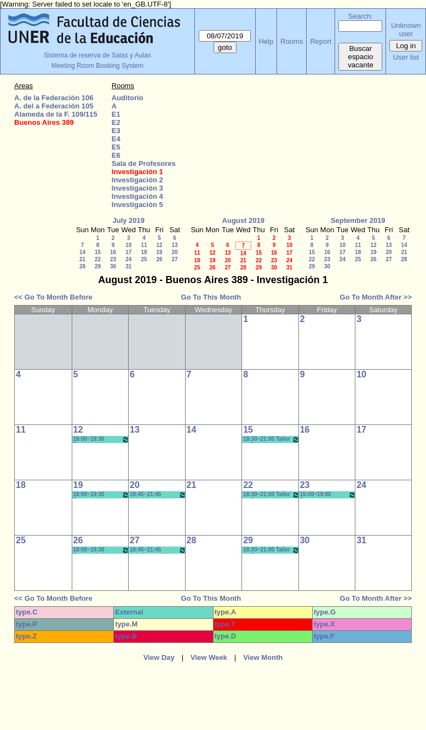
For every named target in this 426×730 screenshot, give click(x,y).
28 (82, 266)
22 (98, 259)
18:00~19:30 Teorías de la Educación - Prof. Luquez (101, 439)
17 (128, 252)
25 (144, 259)
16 (113, 252)
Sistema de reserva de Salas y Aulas (97, 55)
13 (174, 245)
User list (406, 57)
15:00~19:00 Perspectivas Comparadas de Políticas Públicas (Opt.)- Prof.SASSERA (328, 494)
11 (144, 245)
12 (159, 245)
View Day (159, 657)
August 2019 (243, 220)
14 (82, 252)
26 (159, 259)
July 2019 (128, 220)
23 (113, 259)
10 (128, 245)
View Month (263, 657)
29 (98, 266)
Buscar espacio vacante (360, 56)
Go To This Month (211, 297)
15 (98, 252)
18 (144, 252)
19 (159, 252)
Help (266, 41)
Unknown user (406, 29)
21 (82, 259)
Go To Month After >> (376, 297)
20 (174, 252)
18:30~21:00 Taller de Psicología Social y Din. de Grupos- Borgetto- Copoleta (271, 439)
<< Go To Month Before (53, 297)
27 (174, 259)
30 (113, 266)
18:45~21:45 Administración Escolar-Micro (158, 494)
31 (128, 266)
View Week (209, 657)
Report (320, 41)
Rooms (291, 41)
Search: (360, 16)
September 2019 (358, 220)
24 (128, 259)
